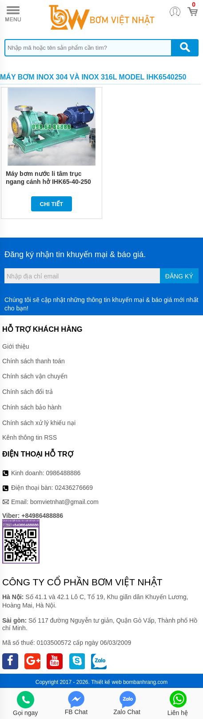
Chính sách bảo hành (31, 407)
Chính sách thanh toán (33, 361)
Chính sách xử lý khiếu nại (39, 422)
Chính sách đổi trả (27, 391)
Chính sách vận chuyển (35, 376)
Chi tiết (52, 204)
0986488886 (63, 473)
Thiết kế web (106, 682)
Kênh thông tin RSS (29, 437)
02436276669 (74, 487)
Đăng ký (179, 276)
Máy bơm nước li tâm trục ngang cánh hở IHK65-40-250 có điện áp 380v (48, 181)
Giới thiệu (15, 346)
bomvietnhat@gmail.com (64, 501)
